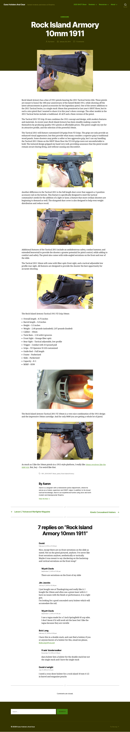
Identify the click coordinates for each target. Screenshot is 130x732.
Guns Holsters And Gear (15, 4)
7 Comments (80, 42)
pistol (59, 474)
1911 (42, 474)
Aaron (52, 42)
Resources (103, 4)
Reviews (92, 4)
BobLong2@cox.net (47, 643)
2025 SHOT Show (80, 4)
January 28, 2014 (65, 42)
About (113, 4)
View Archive (44, 499)
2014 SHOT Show (51, 474)
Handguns (65, 17)
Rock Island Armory (68, 474)
